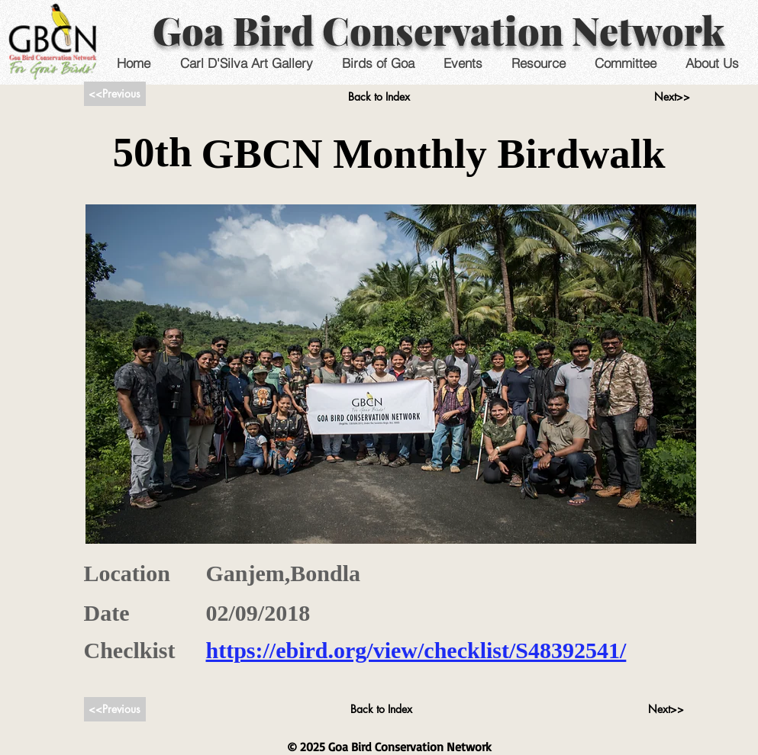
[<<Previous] (115, 94)
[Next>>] (672, 97)
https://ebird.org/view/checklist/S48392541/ (416, 650)
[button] (463, 63)
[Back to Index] (379, 97)
